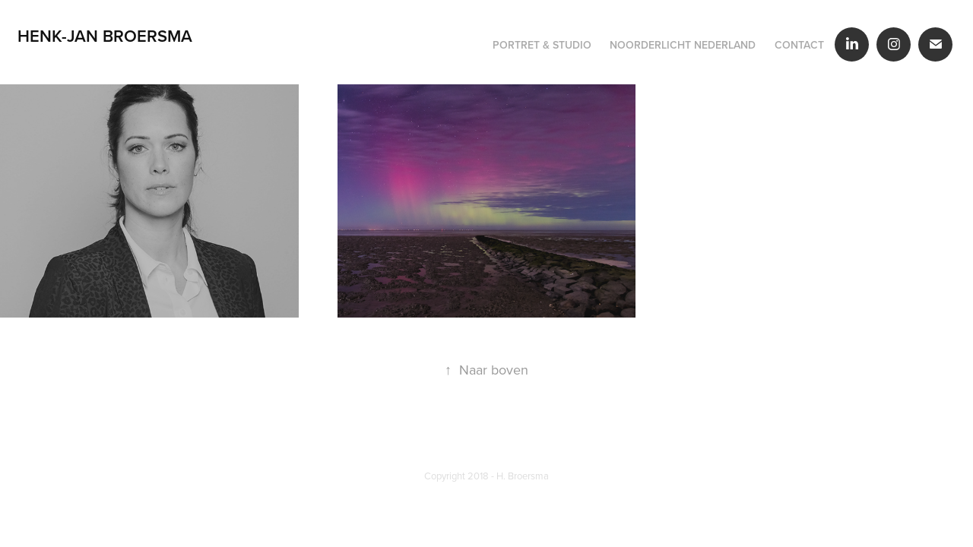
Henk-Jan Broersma (104, 36)
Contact (799, 44)
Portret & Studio (542, 44)
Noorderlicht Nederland (683, 44)
